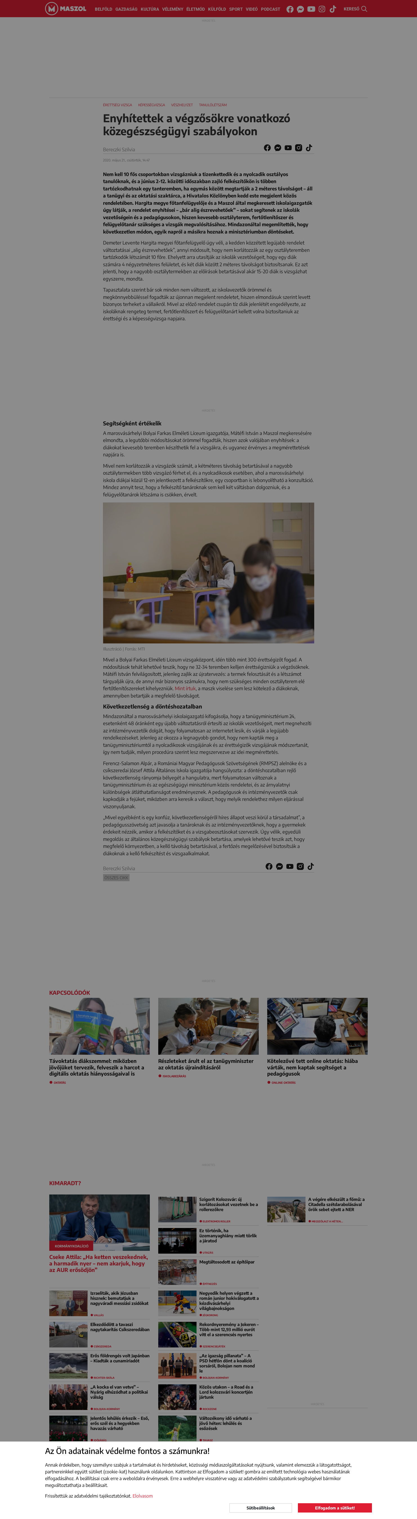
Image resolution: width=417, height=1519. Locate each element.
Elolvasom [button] (143, 1496)
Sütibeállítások (261, 1507)
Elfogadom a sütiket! (335, 1507)
